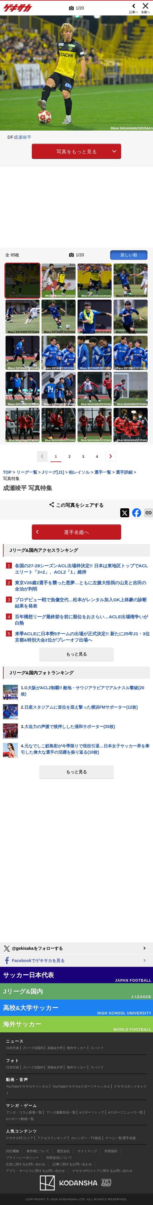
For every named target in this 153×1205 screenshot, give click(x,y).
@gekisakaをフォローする (33, 949)
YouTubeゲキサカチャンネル (27, 1086)
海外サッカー (76, 1048)
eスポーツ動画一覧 (20, 1119)
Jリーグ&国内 (33, 1048)
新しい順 (129, 255)
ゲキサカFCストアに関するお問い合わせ (102, 1171)
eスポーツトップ (91, 1112)
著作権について (37, 1151)
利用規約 (111, 1151)
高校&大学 (55, 1048)
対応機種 (12, 1151)
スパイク (97, 1048)
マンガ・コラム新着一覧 (24, 1112)
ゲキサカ (18, 9)
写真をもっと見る (77, 151)
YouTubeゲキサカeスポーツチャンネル (81, 1086)
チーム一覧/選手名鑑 (120, 1138)
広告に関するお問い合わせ (25, 1164)
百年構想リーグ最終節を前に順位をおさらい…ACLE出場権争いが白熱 (81, 619)
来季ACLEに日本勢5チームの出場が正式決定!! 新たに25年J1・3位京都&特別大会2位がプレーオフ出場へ (82, 636)
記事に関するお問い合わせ (72, 1164)
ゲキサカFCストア (19, 1138)
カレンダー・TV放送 (86, 1138)
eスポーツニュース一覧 (125, 1112)
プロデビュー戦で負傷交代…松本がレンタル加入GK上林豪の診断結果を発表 (81, 602)
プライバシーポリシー (22, 1157)
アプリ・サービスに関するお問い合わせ (35, 1171)
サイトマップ (87, 1151)
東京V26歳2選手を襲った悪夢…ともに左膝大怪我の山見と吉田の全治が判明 (80, 585)
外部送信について (59, 1157)
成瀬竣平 (23, 137)
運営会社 (63, 1151)
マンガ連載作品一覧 (61, 1112)
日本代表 (12, 1048)
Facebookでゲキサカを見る (34, 961)
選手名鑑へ (76, 532)
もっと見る (76, 654)
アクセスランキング (52, 1138)
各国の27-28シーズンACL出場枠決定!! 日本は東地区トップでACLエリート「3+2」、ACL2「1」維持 (81, 568)
